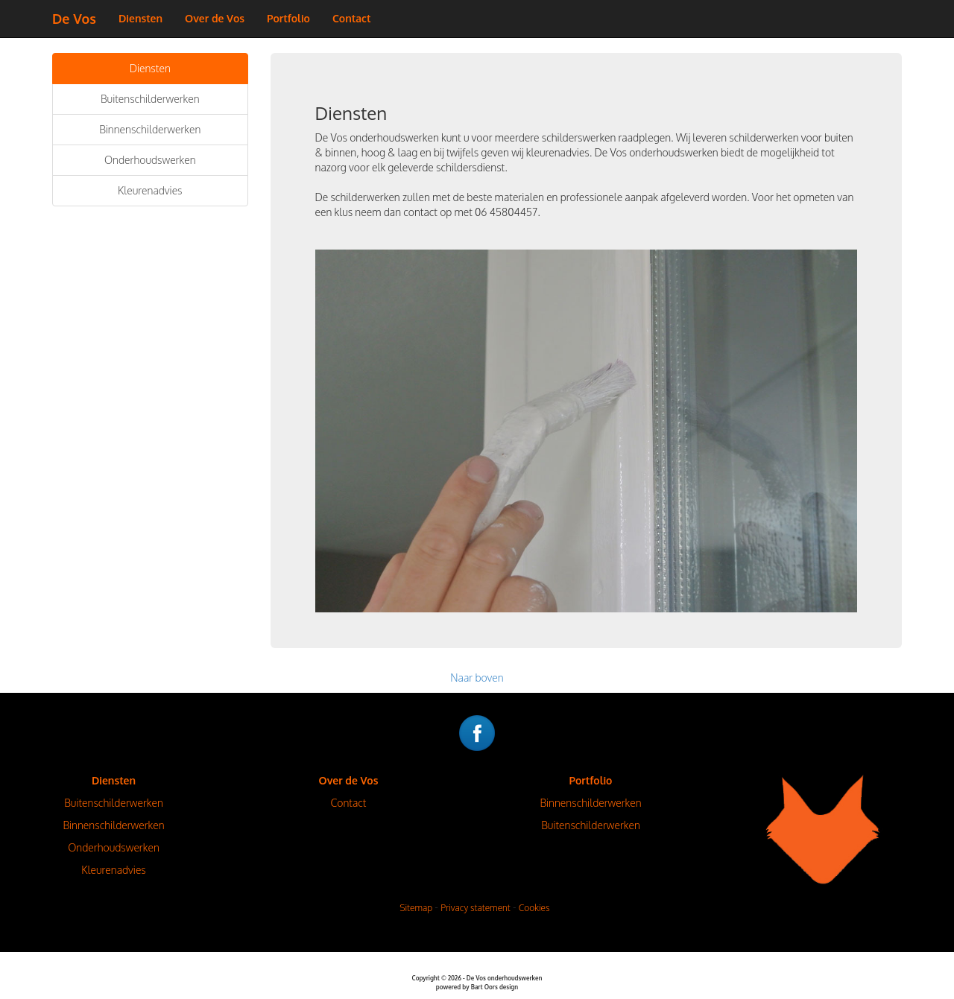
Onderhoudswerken (150, 159)
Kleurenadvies (150, 190)
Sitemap (415, 907)
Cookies (534, 907)
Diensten (140, 18)
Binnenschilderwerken (149, 129)
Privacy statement (475, 907)
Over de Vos (214, 18)
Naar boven (476, 677)
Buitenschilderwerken (150, 98)
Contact (351, 18)
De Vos (74, 18)
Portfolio (288, 18)
